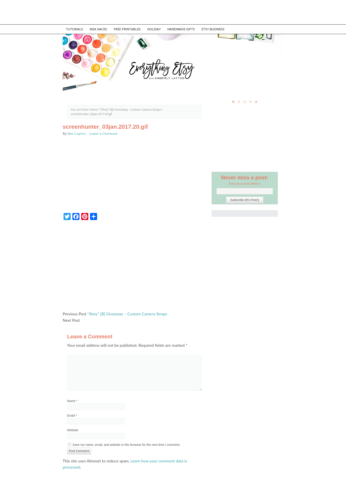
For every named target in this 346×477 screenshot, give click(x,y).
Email (72, 415)
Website (72, 430)
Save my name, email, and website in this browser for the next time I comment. (127, 444)
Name (72, 401)
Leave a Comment (103, 134)
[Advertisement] (134, 267)
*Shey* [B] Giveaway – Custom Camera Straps (127, 313)
